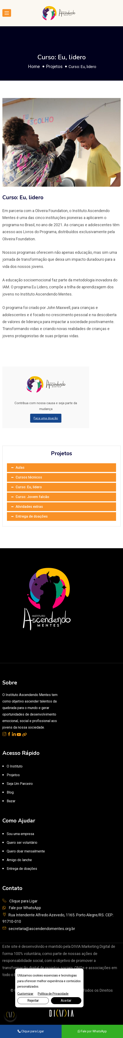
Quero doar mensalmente (26, 851)
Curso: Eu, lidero (29, 487)
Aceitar (66, 1000)
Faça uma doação (46, 418)
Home (34, 66)
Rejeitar (33, 1000)
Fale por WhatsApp (21, 907)
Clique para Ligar (20, 901)
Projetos (54, 66)
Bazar (11, 801)
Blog (10, 792)
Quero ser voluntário (22, 842)
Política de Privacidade (53, 993)
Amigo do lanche (19, 860)
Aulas (20, 467)
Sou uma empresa (20, 834)
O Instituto (15, 766)
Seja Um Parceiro (20, 784)
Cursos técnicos (29, 477)
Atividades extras (29, 507)
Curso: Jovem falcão (32, 497)
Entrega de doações (32, 516)
